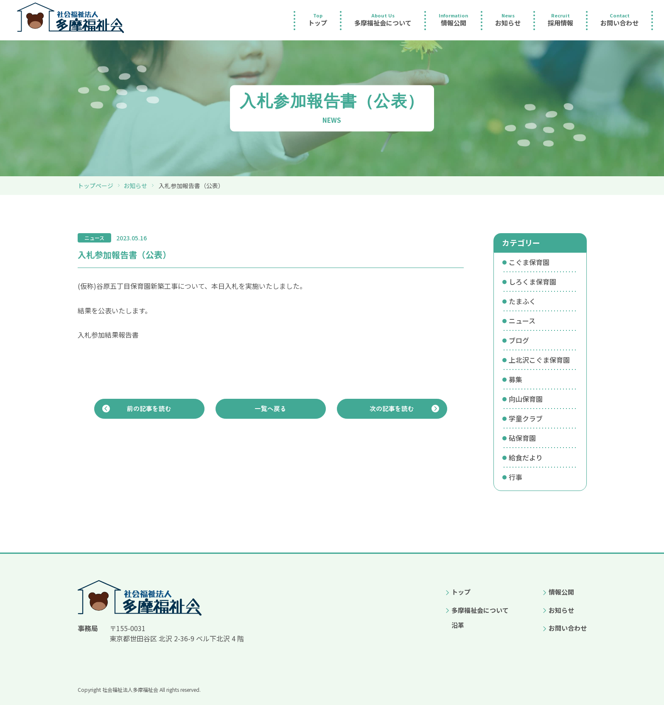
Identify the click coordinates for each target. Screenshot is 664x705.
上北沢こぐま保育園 (539, 360)
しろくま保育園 (532, 281)
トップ (461, 591)
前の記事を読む (149, 410)
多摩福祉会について (480, 610)
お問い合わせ (568, 627)
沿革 (457, 624)
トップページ (95, 185)
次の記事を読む (392, 410)
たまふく (522, 301)
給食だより (526, 457)
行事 (515, 477)
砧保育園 (522, 438)
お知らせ (135, 185)
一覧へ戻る (271, 410)
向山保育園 (526, 399)
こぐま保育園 (529, 262)
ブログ (519, 340)
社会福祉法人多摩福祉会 (130, 689)
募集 (515, 379)
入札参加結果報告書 (108, 335)
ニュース (522, 321)
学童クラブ (526, 418)
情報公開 (561, 591)
